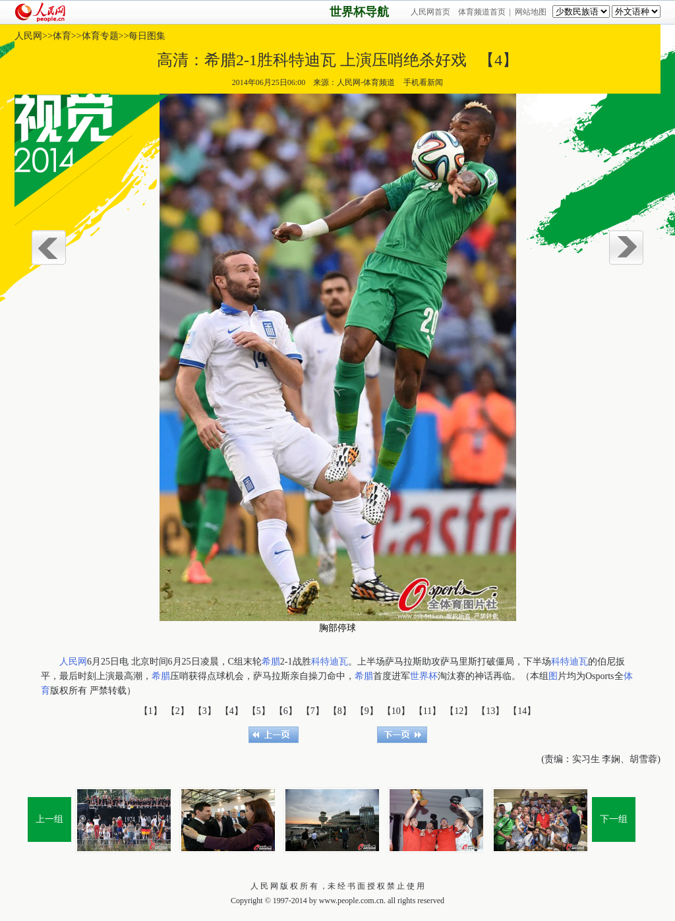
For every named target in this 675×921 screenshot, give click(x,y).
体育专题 (100, 36)
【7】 (312, 711)
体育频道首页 (482, 11)
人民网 (28, 36)
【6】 (285, 711)
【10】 (396, 711)
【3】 (204, 711)
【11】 (427, 711)
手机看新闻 (423, 82)
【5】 (258, 711)
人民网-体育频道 (366, 82)
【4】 (231, 711)
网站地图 (530, 11)
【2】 (177, 711)
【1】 (150, 711)
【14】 (522, 711)
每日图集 (147, 36)
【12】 (459, 711)
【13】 (490, 711)
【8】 (339, 711)
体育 (62, 36)
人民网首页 (430, 11)
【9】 (366, 711)
